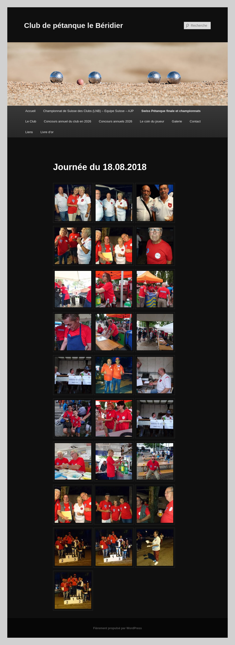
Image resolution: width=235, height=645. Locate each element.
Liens (29, 132)
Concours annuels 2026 (115, 121)
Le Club (30, 121)
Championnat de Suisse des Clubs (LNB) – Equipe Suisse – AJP (88, 111)
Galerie (177, 121)
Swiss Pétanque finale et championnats (170, 111)
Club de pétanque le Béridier (73, 25)
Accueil (30, 111)
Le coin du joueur (152, 121)
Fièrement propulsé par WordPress (117, 628)
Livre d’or (47, 132)
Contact (195, 121)
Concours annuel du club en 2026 (67, 121)
